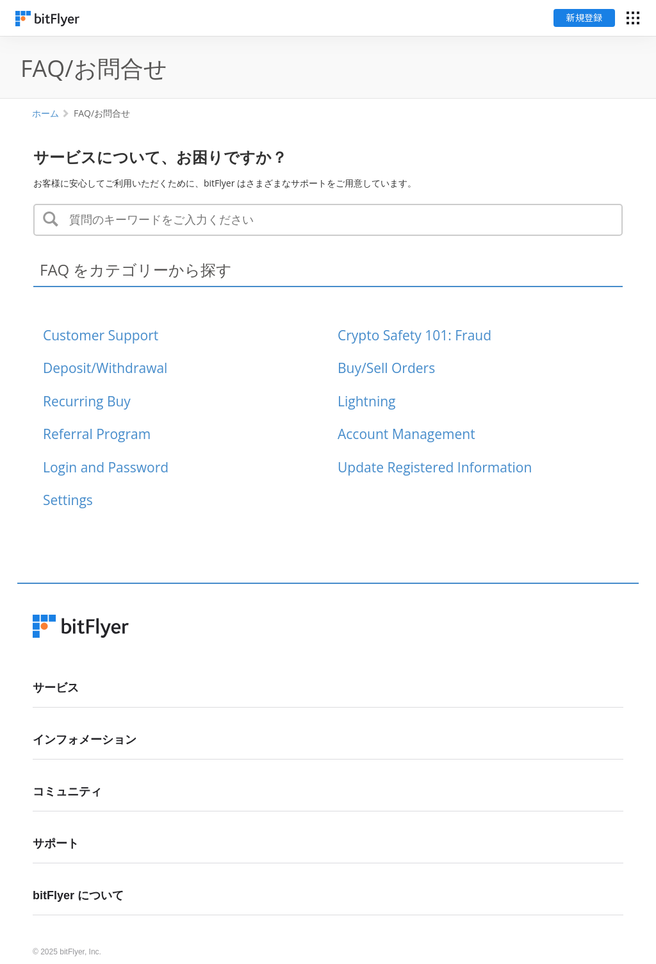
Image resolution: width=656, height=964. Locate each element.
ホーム (45, 113)
